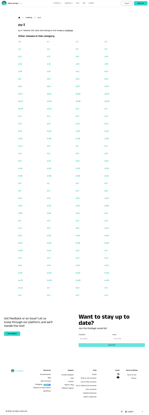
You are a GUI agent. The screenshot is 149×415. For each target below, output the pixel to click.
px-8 (77, 228)
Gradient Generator (90, 393)
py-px (20, 288)
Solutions (69, 3)
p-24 (20, 64)
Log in (126, 3)
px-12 (20, 235)
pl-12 (48, 198)
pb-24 (107, 94)
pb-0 (106, 71)
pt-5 (77, 153)
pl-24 (20, 206)
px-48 (78, 243)
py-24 (78, 273)
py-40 (20, 280)
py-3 (39, 17)
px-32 (20, 243)
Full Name (82, 335)
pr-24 (78, 131)
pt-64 (78, 176)
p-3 (106, 41)
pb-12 (20, 94)
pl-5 (48, 191)
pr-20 (49, 131)
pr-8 (48, 123)
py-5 (106, 258)
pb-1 (19, 79)
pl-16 (77, 198)
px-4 (106, 220)
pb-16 (49, 94)
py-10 (78, 265)
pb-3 (77, 79)
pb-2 (49, 79)
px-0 (106, 213)
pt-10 (49, 161)
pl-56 (20, 213)
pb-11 (77, 288)
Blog (49, 378)
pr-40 (20, 138)
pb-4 (106, 79)
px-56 (107, 243)
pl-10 (20, 198)
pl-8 (106, 191)
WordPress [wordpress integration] (47, 391)
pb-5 (20, 86)
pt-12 (77, 161)
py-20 (49, 273)
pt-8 (20, 161)
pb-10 (107, 86)
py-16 (20, 273)
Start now (140, 3)
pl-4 (19, 191)
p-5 (48, 49)
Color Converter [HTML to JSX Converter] (91, 389)
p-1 (48, 41)
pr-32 (107, 131)
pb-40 (49, 101)
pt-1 (77, 146)
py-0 (77, 250)
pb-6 (49, 86)
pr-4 (77, 116)
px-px (49, 250)
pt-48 (20, 176)
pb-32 (20, 101)
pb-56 (107, 101)
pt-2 (106, 146)
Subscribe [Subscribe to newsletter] (111, 345)
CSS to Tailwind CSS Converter (86, 386)
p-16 (77, 56)
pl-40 (78, 206)
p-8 (106, 49)
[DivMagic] (14, 3)
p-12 (48, 56)
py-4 (77, 258)
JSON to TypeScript (90, 397)
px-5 (20, 228)
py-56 (78, 280)
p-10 (19, 56)
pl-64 (49, 213)
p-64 (49, 71)
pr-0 (77, 109)
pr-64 (107, 138)
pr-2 (19, 116)
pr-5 (106, 116)
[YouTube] (118, 377)
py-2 (20, 258)
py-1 (106, 250)
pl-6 (77, 191)
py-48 (49, 280)
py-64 (107, 280)
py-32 (107, 273)
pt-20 (20, 168)
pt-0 (48, 146)
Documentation (45, 374)
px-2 (48, 220)
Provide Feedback (67, 375)
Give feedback (12, 334)
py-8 (49, 265)
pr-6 (20, 123)
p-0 (19, 41)
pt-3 (20, 153)
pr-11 (20, 295)
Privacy (133, 378)
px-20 (78, 235)
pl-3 (106, 183)
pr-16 (20, 131)
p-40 (77, 64)
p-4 (19, 49)
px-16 (49, 235)
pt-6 (106, 153)
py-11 (106, 295)
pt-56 (49, 176)
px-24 (107, 235)
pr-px (20, 146)
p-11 (48, 288)
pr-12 (106, 123)
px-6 (48, 228)
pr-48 (49, 138)
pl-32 (49, 206)
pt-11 (48, 295)
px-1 (19, 220)
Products (57, 3)
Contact (91, 3)
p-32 (49, 64)
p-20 (106, 56)
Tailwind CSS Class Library (42, 388)
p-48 (106, 64)
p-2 (77, 41)
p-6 (77, 49)
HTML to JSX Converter (89, 378)
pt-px (107, 176)
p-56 (20, 71)
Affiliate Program (68, 388)
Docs (77, 3)
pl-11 (106, 288)
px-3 (77, 220)
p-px (77, 71)
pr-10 (78, 123)
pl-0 (19, 183)
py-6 (20, 265)
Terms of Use (131, 375)
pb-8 (77, 86)
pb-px (49, 109)
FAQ (84, 3)
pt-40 (107, 168)
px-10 (106, 228)
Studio (94, 374)
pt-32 (78, 168)
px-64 (20, 250)
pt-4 (48, 153)
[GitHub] (118, 374)
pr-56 (78, 138)
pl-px (78, 213)
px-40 (49, 243)
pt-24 (49, 168)
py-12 (107, 265)
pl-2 (77, 183)
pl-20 (107, 198)
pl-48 (107, 206)
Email (114, 335)
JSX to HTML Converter (89, 382)
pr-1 (106, 109)
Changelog (38, 384)
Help (72, 378)
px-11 (77, 295)
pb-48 (78, 101)
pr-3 (48, 116)
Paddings (29, 17)
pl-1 (48, 183)
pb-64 (20, 109)
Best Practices (46, 381)
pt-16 (106, 161)
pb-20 (78, 94)
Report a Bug (69, 385)
